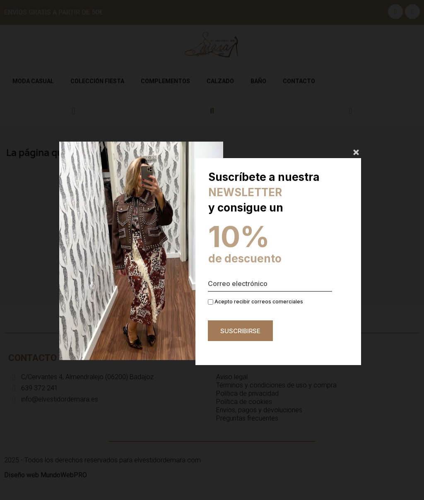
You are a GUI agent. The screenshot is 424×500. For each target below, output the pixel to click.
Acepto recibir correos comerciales (255, 301)
